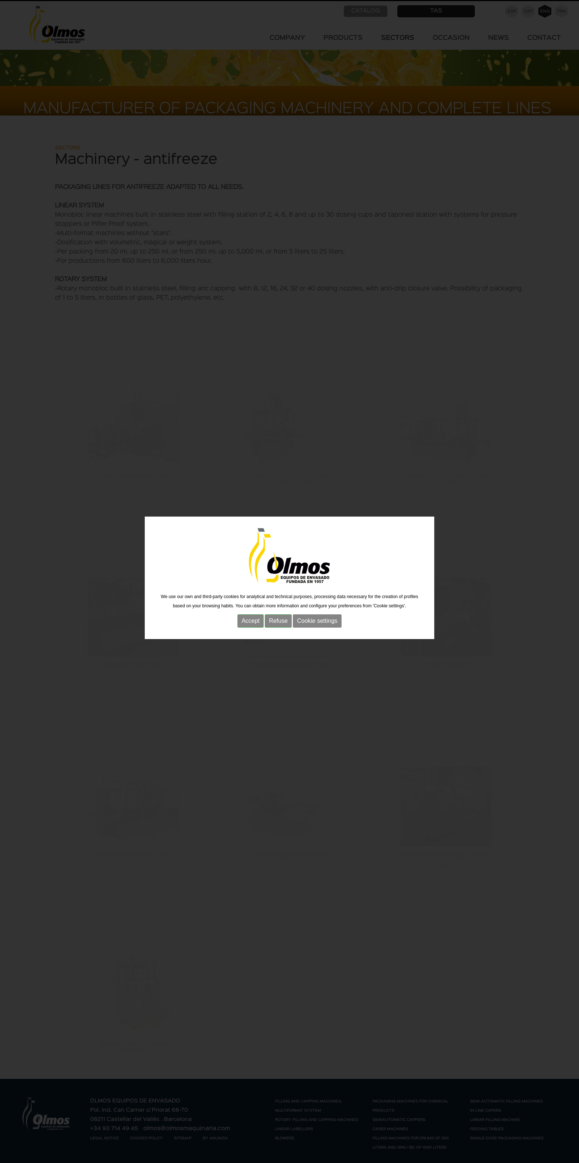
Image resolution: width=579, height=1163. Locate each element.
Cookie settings (317, 615)
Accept (250, 615)
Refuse (278, 615)
